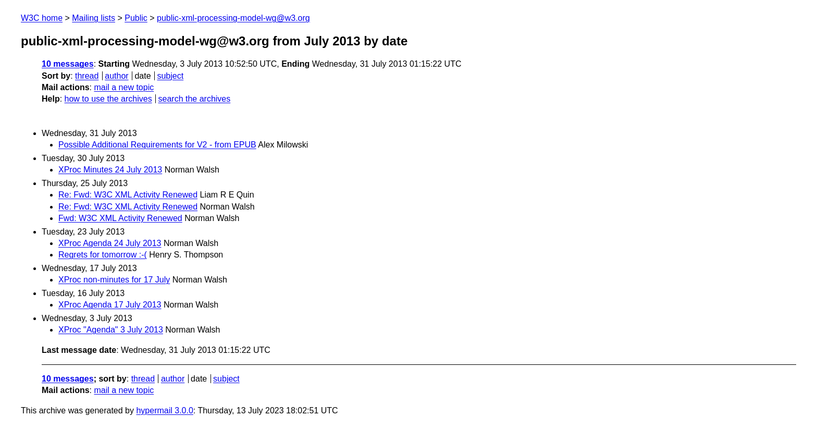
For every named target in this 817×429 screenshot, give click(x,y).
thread (86, 75)
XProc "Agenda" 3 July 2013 (110, 329)
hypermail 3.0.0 (164, 410)
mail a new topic (124, 87)
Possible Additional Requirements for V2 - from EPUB (157, 144)
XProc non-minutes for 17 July (114, 279)
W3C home (42, 18)
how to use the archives (108, 98)
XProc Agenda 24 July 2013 (109, 243)
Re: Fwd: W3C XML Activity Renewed (127, 194)
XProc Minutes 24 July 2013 (110, 169)
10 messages (68, 63)
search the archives (194, 98)
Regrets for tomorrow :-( (102, 254)
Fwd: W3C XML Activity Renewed (120, 218)
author (116, 75)
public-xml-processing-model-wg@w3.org (233, 18)
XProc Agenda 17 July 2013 (109, 304)
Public (136, 18)
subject (170, 75)
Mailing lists (93, 18)
